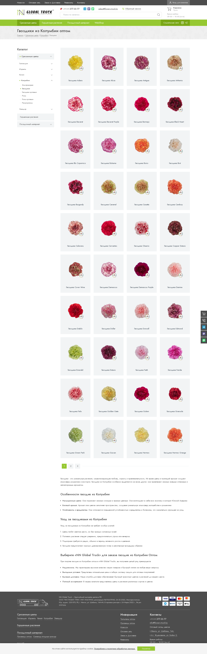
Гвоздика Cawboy (175, 204)
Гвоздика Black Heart (175, 122)
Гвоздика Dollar (108, 328)
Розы (24, 95)
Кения (21, 74)
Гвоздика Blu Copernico (75, 163)
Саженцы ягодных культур (44, 636)
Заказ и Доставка (52, 2)
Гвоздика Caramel (108, 204)
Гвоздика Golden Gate (108, 411)
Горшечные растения (52, 22)
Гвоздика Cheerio (141, 246)
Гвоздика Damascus (108, 287)
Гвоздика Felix (75, 411)
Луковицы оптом (24, 636)
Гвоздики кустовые (29, 92)
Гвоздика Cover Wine (75, 287)
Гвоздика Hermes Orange (175, 453)
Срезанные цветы (28, 22)
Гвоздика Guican (108, 453)
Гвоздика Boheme (108, 163)
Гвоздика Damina (175, 287)
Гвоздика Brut (175, 163)
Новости (21, 2)
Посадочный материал (78, 22)
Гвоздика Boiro (141, 163)
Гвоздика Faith (142, 370)
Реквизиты (68, 2)
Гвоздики (26, 88)
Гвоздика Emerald (75, 370)
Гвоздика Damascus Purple (141, 287)
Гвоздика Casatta (141, 204)
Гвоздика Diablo (75, 328)
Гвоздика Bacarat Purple (108, 122)
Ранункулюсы (27, 103)
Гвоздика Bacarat (75, 122)
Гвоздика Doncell (141, 328)
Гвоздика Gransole (175, 411)
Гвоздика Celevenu (75, 246)
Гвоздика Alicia (108, 80)
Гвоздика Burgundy (75, 204)
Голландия (23, 63)
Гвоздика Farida (175, 370)
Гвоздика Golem (142, 411)
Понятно (146, 648)
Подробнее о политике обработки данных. (114, 648)
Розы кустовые (27, 99)
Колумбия (25, 80)
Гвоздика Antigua (141, 80)
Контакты (81, 2)
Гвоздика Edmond (175, 328)
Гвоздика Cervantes (108, 246)
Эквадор (22, 109)
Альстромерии (27, 85)
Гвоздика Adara (75, 80)
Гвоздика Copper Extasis (175, 246)
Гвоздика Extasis (109, 370)
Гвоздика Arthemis (175, 80)
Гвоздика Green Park (75, 453)
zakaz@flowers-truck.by (108, 8)
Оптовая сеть (34, 2)
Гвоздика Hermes (141, 453)
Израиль (22, 69)
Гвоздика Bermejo (141, 122)
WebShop (99, 22)
